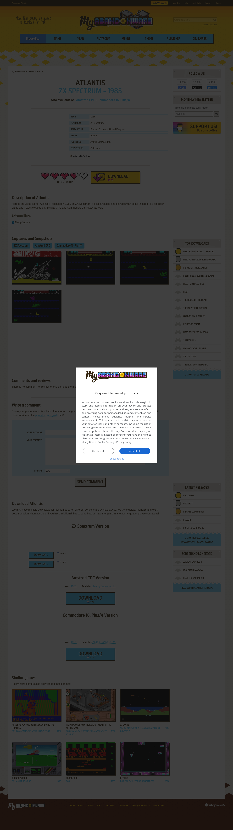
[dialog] (116, 415)
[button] (116, 458)
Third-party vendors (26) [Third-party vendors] (113, 420)
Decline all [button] (98, 451)
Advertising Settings (103, 438)
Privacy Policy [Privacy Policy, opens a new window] (124, 442)
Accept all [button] (135, 450)
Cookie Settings (106, 442)
